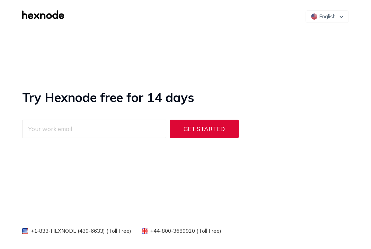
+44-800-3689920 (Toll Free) (185, 231)
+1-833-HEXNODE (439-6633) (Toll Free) (81, 231)
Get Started (204, 128)
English (323, 16)
